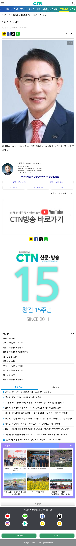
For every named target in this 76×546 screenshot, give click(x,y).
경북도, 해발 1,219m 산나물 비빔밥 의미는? (22, 397)
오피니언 (64, 8)
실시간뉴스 (19, 387)
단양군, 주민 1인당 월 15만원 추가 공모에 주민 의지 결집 (27, 391)
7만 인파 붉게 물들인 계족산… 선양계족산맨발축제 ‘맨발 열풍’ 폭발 (32, 439)
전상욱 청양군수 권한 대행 (13, 342)
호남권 (31, 8)
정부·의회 (53, 8)
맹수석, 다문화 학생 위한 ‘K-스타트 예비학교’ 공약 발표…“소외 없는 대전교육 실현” (38, 418)
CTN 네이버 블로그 (56, 182)
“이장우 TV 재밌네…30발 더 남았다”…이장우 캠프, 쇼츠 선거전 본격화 (33, 402)
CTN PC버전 (19, 536)
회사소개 (57, 536)
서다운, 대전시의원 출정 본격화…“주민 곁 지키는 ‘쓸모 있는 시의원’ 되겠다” (35, 413)
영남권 (23, 8)
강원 (45, 8)
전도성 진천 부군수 (10, 356)
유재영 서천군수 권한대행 (13, 365)
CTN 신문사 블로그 (20, 182)
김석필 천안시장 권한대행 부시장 (15, 352)
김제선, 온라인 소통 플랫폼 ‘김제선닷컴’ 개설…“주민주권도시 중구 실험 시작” (36, 429)
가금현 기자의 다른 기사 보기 (62, 193)
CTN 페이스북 (38, 187)
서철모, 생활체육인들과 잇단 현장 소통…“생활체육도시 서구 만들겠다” (33, 423)
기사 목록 (38, 504)
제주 (39, 8)
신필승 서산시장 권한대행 (13, 347)
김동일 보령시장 (9, 338)
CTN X (62, 187)
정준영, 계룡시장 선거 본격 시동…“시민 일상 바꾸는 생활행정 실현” (32, 407)
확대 (70, 43)
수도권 (15, 8)
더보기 (72, 334)
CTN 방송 (14, 187)
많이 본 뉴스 (56, 387)
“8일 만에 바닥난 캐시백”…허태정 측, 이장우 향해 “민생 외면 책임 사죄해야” (35, 434)
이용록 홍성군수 (9, 375)
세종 (8, 8)
